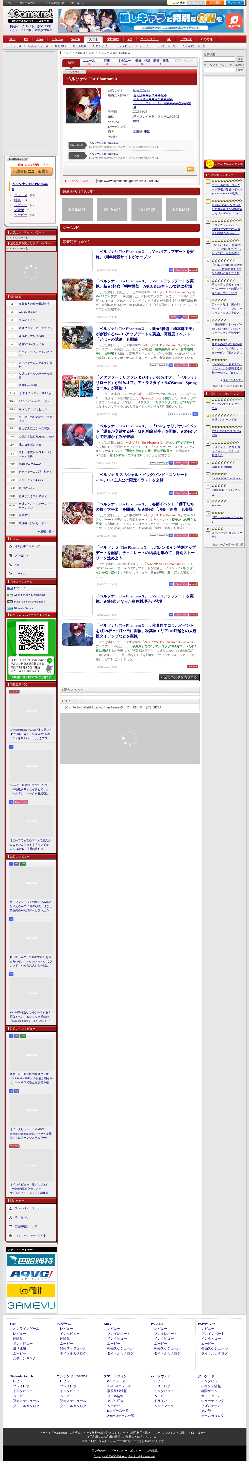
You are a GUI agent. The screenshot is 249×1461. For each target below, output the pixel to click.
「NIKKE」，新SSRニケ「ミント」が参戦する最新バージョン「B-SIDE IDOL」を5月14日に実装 (227, 369)
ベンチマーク (164, 1406)
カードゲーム (211, 1396)
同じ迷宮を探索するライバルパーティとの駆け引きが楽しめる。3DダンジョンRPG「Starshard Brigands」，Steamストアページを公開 (227, 289)
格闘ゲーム (209, 1391)
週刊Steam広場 (28, 385)
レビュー (20, 205)
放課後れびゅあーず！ (33, 523)
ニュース (20, 195)
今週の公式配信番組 (31, 336)
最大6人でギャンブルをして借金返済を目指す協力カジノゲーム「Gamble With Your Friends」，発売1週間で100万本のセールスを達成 (227, 210)
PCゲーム (20, 588)
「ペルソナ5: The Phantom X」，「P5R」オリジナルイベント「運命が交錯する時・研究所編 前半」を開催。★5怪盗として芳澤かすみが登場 (146, 431)
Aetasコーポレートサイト (30, 1235)
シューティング (212, 1401)
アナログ (186, 39)
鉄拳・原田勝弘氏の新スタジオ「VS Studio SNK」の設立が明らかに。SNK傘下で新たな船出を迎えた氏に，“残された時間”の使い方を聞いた (31, 1078)
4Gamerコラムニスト (31, 463)
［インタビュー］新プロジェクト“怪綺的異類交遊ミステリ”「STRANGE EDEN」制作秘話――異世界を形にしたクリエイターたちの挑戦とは (31, 1189)
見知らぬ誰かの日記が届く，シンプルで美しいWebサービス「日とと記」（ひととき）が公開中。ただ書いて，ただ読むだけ (227, 349)
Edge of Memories (222, 466)
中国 (147, 131)
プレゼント (22, 555)
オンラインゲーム (26, 1328)
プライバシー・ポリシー (126, 1450)
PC (26, 39)
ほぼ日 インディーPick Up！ (36, 393)
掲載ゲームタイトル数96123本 (30, 26)
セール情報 (80, 46)
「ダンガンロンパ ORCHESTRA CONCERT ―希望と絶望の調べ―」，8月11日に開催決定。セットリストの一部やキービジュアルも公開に (227, 229)
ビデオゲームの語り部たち (35, 471)
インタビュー (125, 46)
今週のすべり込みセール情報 (35, 375)
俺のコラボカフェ (30, 444)
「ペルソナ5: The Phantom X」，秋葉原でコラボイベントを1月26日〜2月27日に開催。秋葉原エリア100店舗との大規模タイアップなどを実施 (146, 631)
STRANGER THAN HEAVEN (226, 433)
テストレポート (165, 1386)
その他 (206, 1411)
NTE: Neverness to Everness (227, 519)
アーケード (206, 1376)
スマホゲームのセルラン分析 (35, 365)
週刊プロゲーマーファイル (35, 328)
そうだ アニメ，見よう (33, 409)
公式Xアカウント (28, 3)
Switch (75, 39)
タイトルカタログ (73, 1353)
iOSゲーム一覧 (167, 46)
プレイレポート (118, 1334)
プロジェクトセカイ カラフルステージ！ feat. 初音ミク (226, 451)
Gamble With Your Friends (227, 478)
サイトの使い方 (54, 3)
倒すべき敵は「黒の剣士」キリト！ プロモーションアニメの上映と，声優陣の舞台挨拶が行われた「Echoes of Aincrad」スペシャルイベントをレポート (227, 309)
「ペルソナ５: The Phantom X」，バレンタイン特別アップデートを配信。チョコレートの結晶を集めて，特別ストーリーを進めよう (146, 552)
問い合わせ (78, 3)
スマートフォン (115, 1376)
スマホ (93, 39)
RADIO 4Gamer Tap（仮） (35, 401)
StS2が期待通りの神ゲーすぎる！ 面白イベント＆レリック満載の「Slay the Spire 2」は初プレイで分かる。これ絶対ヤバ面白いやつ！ (31, 1017)
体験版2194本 (43, 30)
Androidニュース (38, 46)
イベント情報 (211, 1386)
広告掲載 (152, 1450)
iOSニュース (13, 46)
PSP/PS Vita (206, 1324)
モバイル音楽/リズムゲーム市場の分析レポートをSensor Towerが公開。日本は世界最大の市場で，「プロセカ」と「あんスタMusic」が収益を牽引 (227, 190)
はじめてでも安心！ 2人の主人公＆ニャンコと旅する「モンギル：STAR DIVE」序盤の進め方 (31, 844)
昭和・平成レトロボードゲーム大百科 (35, 454)
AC (169, 39)
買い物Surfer (26, 487)
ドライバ (20, 573)
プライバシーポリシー (29, 1207)
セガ (136, 95)
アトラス (139, 99)
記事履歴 (215, 2)
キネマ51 (24, 515)
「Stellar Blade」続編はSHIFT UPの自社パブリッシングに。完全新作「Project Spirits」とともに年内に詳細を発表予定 (227, 249)
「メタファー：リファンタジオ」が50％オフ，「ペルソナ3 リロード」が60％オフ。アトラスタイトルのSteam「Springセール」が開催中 (146, 382)
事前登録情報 (117, 1391)
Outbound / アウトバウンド (227, 492)
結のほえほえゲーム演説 (34, 428)
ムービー (145, 46)
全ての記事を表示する (180, 677)
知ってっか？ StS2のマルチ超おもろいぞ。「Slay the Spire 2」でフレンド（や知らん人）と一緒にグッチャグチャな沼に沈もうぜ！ (31, 962)
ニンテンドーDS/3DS (72, 1376)
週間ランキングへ (233, 380)
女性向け (113, 39)
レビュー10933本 (19, 30)
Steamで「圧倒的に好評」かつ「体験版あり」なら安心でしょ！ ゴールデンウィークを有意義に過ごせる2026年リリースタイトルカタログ (31, 789)
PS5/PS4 (57, 39)
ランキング (235, 2)
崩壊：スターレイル (224, 419)
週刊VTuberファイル (31, 344)
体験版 (19, 210)
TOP (12, 39)
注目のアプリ (101, 46)
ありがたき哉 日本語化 (33, 496)
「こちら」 (147, 1436)
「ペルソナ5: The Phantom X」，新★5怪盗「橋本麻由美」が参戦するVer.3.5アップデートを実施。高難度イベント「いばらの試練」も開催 (146, 334)
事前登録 (60, 46)
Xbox (39, 39)
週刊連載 (19, 1348)
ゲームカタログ (212, 1416)
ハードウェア (149, 39)
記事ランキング (24, 1358)
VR (129, 39)
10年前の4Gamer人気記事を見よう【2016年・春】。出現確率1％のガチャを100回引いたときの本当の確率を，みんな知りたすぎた (31, 734)
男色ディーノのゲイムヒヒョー (35, 354)
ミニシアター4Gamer (31, 479)
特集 (17, 200)
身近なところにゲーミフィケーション (35, 505)
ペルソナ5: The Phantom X (103, 142)
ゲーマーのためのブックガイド (35, 419)
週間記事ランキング (27, 545)
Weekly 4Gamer (28, 311)
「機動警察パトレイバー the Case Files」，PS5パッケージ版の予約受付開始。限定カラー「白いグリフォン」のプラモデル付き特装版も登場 (227, 329)
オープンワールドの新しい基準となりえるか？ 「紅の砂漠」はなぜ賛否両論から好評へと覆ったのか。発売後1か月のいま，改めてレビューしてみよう (31, 906)
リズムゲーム (211, 1406)
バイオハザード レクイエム (226, 406)
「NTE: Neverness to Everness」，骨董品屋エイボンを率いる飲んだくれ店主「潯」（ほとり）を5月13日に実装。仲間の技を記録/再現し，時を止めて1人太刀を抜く (227, 269)
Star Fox (216, 505)
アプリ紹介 (115, 1401)
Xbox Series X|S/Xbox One (29, 594)
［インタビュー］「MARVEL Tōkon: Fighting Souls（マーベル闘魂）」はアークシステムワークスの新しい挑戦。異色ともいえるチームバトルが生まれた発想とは (31, 1134)
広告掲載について (26, 1226)
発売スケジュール (73, 1348)
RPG (136, 121)
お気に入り (196, 2)
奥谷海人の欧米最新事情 (34, 303)
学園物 (137, 131)
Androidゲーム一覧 (194, 46)
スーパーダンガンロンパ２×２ (227, 535)
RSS (8, 3)
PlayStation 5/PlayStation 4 (29, 601)
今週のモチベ (27, 319)
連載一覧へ (47, 531)
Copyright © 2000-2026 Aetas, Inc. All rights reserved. (124, 1456)
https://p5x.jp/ (141, 90)
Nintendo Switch (23, 608)
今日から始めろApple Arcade (36, 436)
